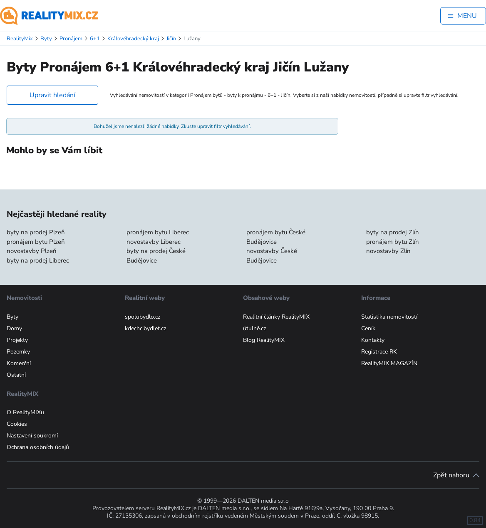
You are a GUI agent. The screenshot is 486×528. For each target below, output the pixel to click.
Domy (14, 328)
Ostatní (16, 375)
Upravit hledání (52, 95)
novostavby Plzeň (32, 251)
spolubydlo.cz (142, 317)
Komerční (19, 363)
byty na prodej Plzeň (36, 232)
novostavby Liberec (153, 242)
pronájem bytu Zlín (392, 242)
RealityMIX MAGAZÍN (389, 363)
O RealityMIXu (25, 412)
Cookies (17, 424)
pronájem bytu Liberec (157, 232)
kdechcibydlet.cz (145, 328)
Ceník (368, 328)
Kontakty (372, 340)
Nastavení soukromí (32, 436)
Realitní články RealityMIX (276, 317)
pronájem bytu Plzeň (36, 242)
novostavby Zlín (388, 251)
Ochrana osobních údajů (38, 447)
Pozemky (18, 352)
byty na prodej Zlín (392, 232)
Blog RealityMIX (264, 340)
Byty (12, 317)
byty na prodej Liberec (38, 260)
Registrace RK (379, 352)
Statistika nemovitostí (389, 317)
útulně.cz (254, 328)
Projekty (17, 340)
